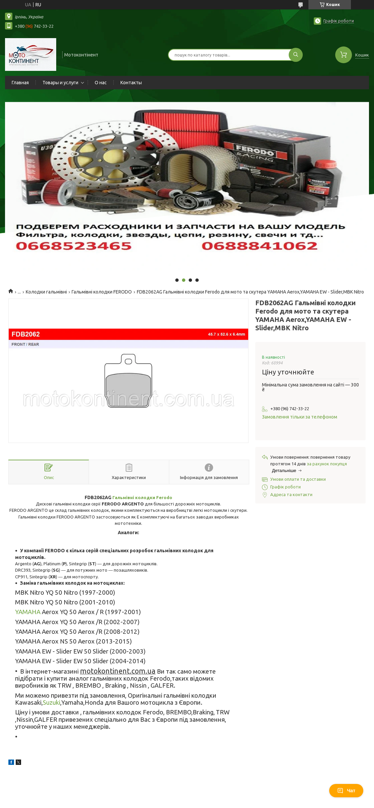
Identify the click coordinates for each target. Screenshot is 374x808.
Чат (346, 791)
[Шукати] (296, 55)
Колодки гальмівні (46, 292)
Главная (20, 82)
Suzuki (51, 702)
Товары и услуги (60, 82)
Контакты (131, 82)
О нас (101, 82)
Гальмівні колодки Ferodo (142, 497)
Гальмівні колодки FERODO (102, 292)
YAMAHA (27, 611)
